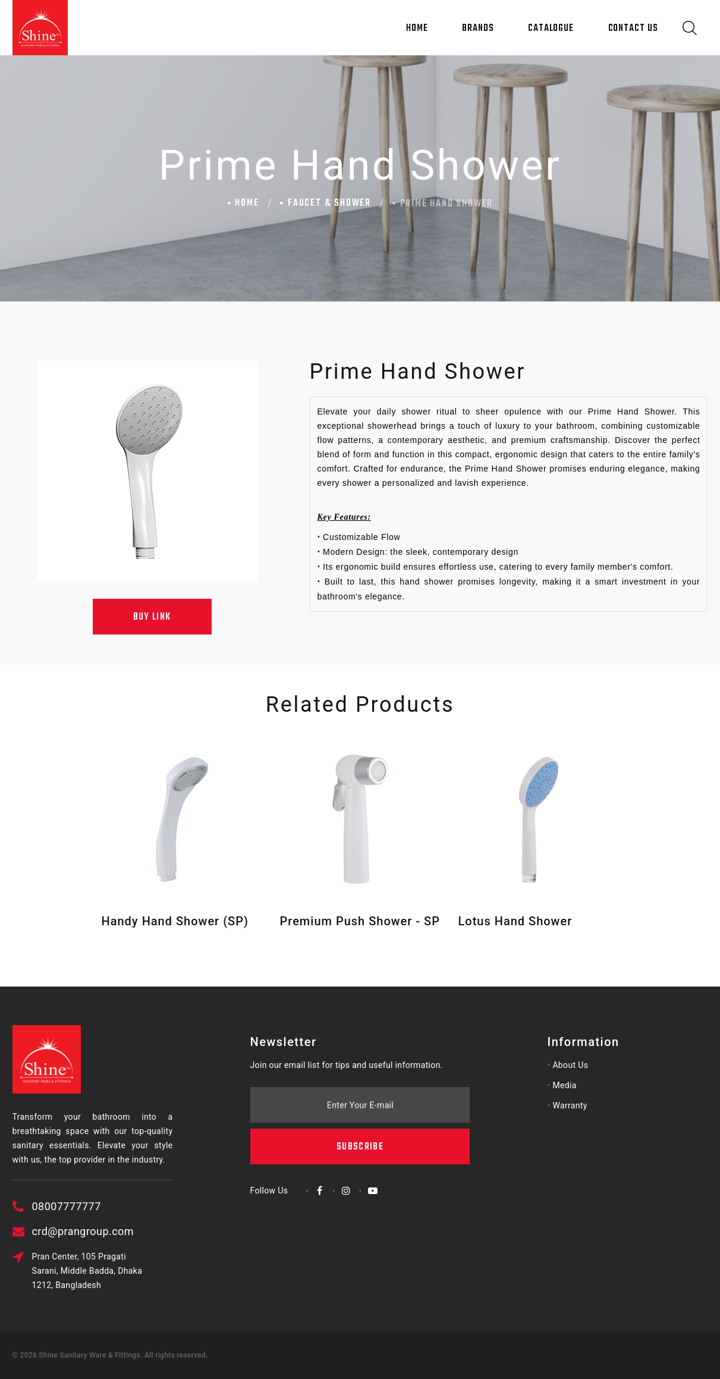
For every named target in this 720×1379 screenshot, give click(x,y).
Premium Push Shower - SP (360, 921)
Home (417, 28)
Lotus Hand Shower (515, 921)
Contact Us (633, 28)
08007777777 (127, 1206)
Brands (477, 28)
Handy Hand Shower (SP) (175, 921)
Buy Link (152, 617)
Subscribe (360, 1075)
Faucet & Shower (329, 203)
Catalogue (551, 28)
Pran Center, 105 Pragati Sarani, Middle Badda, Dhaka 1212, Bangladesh (148, 1271)
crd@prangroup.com (144, 1231)
